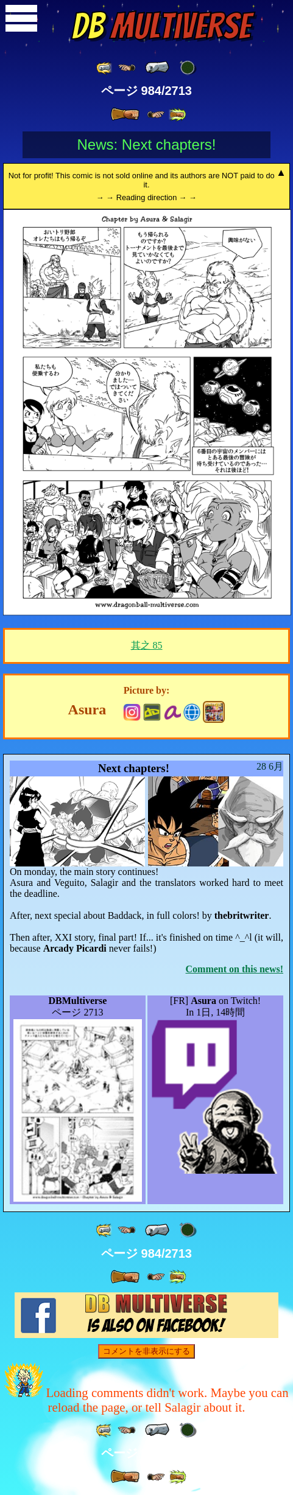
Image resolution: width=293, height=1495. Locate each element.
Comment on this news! (234, 969)
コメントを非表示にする (146, 1351)
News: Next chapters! (146, 144)
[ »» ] (177, 114)
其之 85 (147, 645)
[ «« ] (105, 67)
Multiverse (161, 26)
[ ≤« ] (127, 67)
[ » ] (125, 114)
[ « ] (157, 67)
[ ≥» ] (156, 114)
